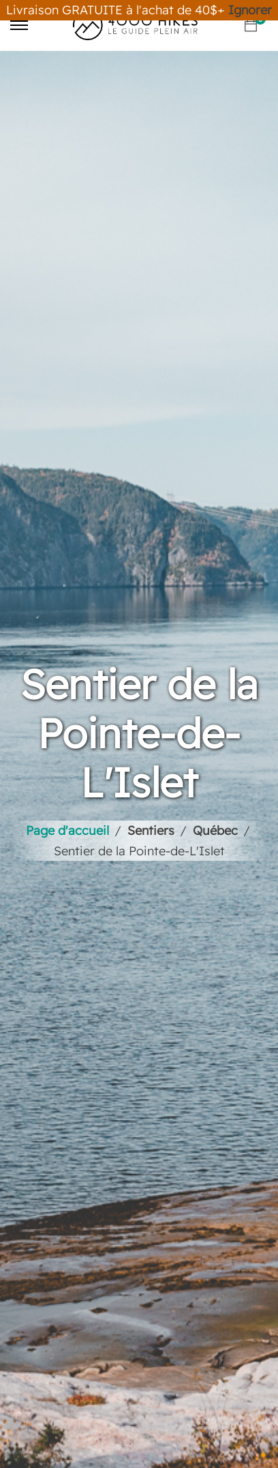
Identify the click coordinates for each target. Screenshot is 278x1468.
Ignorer (250, 10)
